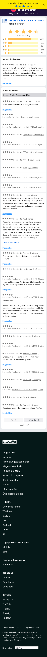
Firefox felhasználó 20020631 (24, 127)
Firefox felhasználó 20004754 (24, 187)
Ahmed (26, 160)
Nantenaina (27, 269)
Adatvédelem (8, 628)
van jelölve (25, 632)
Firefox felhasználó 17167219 (24, 328)
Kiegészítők (14, 13)
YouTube (7, 604)
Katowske (27, 336)
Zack (25, 397)
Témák (25, 13)
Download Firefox (12, 506)
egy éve (33, 65)
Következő (34, 420)
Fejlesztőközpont (12, 471)
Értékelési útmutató (13, 494)
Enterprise (8, 564)
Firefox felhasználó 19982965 (24, 389)
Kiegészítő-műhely (12, 466)
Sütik (19, 628)
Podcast (7, 618)
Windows (7, 511)
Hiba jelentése (10, 489)
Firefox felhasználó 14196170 (24, 279)
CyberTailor (27, 135)
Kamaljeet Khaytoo (20, 117)
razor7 (25, 101)
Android (7, 525)
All (4, 534)
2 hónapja (30, 219)
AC (24, 219)
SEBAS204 (27, 152)
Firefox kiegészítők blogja (16, 461)
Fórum (6, 484)
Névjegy (7, 457)
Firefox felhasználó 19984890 (24, 346)
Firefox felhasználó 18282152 (24, 144)
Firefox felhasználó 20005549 (24, 177)
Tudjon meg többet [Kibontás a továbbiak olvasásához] (11, 242)
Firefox (20, 23)
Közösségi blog (11, 480)
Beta (5, 551)
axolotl (26, 65)
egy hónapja (34, 101)
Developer (8, 586)
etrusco (26, 354)
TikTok (6, 608)
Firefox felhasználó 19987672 (24, 297)
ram (24, 195)
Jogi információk (32, 628)
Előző (13, 420)
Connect (7, 577)
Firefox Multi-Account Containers (26, 20)
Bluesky (7, 613)
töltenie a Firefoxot (22, 6)
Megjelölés (7, 83)
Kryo (25, 167)
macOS (6, 516)
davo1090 (27, 380)
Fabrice (26, 253)
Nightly (6, 547)
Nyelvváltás (7, 648)
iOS (4, 520)
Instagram (8, 599)
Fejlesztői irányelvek (13, 475)
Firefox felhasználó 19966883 (24, 372)
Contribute (8, 582)
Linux (5, 529)
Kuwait (25, 405)
